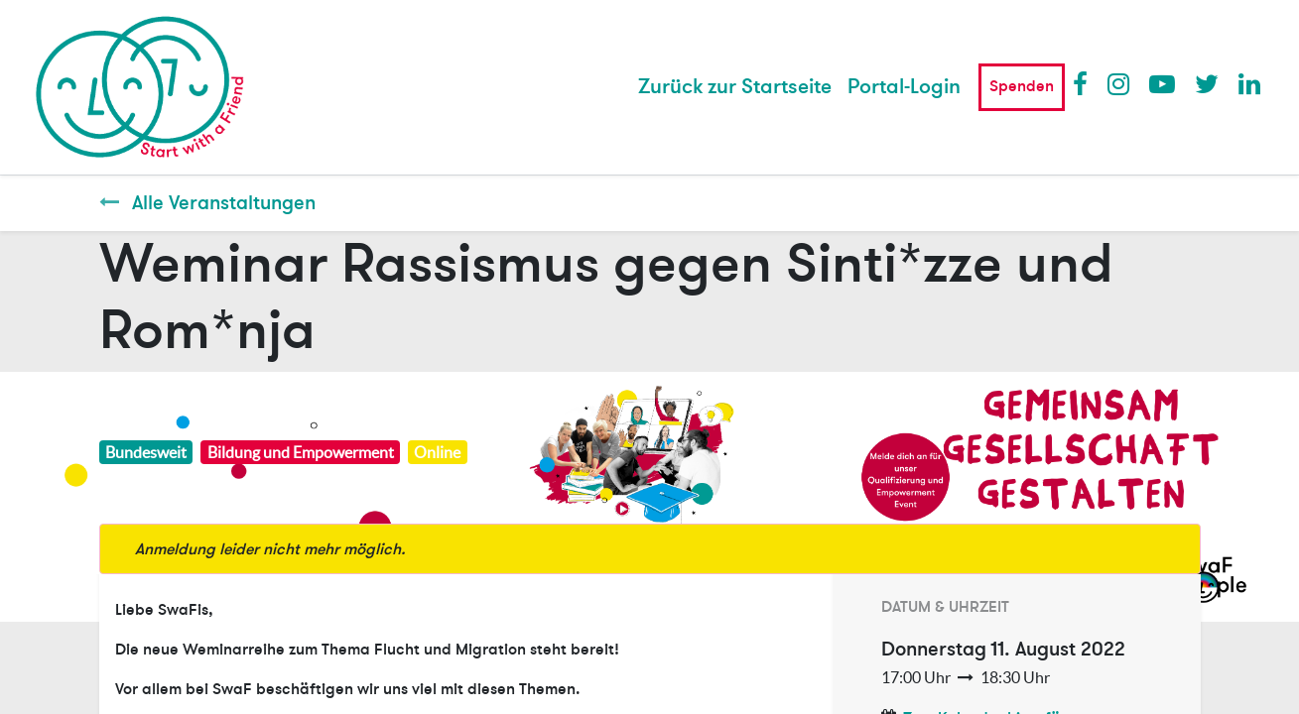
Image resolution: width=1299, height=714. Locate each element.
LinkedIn (1250, 83)
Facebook (1084, 83)
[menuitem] (735, 87)
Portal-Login (904, 86)
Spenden (1021, 86)
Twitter (1207, 83)
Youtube (1161, 83)
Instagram (1119, 83)
